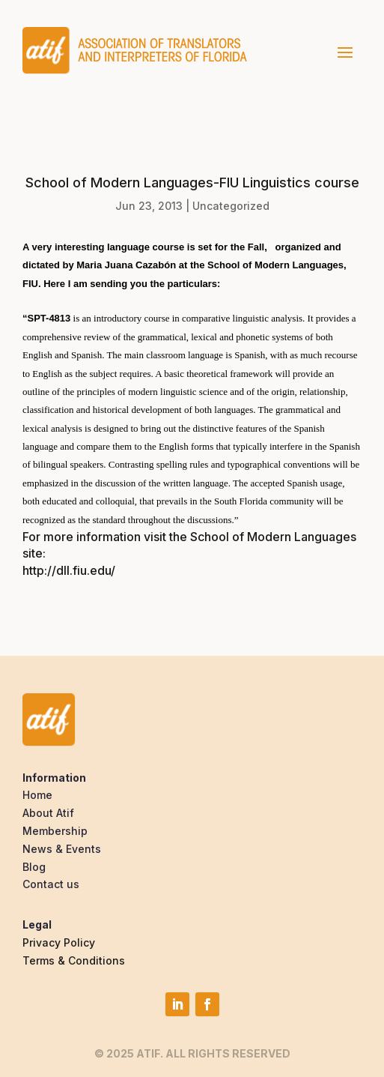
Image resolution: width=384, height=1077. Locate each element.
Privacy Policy (58, 942)
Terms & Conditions (73, 960)
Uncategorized (230, 205)
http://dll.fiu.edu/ (68, 570)
